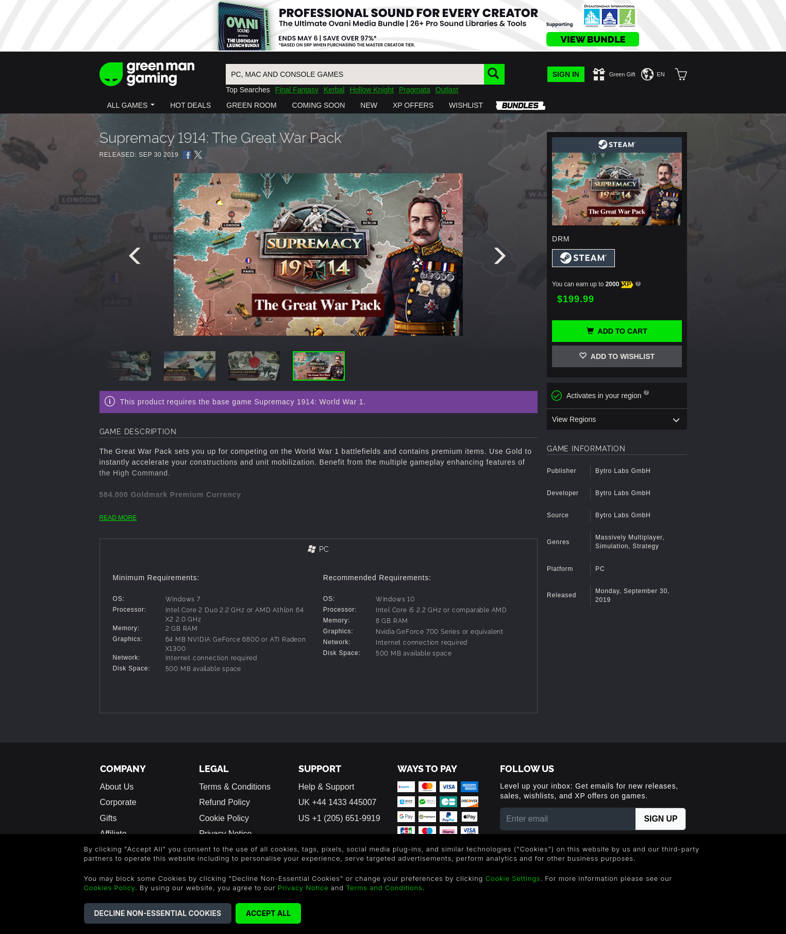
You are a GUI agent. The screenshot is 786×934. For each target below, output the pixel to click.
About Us (117, 786)
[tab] (318, 550)
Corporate (118, 802)
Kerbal (334, 90)
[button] (131, 105)
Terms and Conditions (384, 887)
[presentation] (136, 258)
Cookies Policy (109, 887)
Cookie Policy (224, 817)
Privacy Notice (303, 887)
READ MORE (118, 517)
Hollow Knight (371, 90)
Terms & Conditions (235, 786)
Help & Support (326, 786)
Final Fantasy (297, 90)
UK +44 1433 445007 (337, 802)
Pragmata (414, 90)
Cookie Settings (513, 878)
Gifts (108, 817)
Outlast (447, 90)
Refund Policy (224, 802)
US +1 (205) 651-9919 (339, 817)
